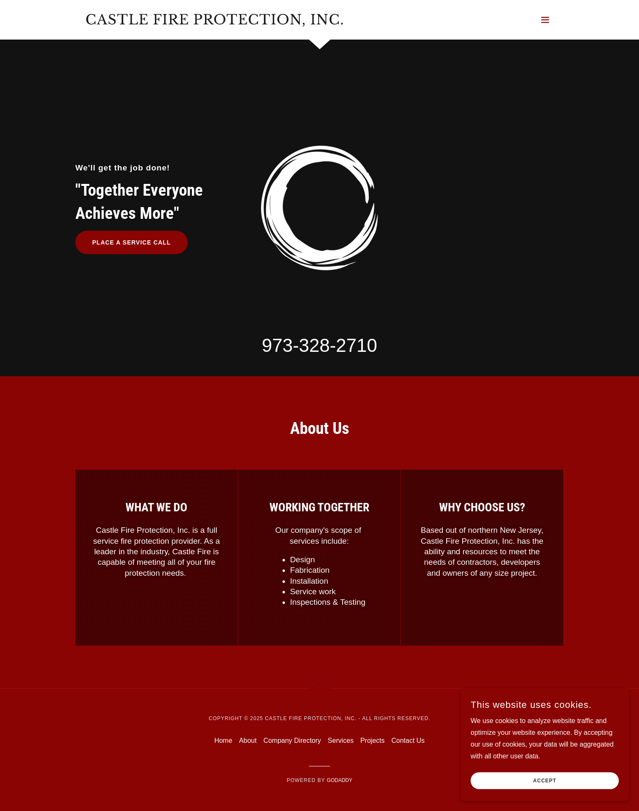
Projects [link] (372, 740)
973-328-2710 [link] (319, 345)
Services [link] (341, 740)
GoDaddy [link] (339, 780)
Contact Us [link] (408, 740)
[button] (545, 19)
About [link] (248, 740)
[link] (214, 22)
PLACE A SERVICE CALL (131, 242)
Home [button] (223, 740)
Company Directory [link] (292, 740)
